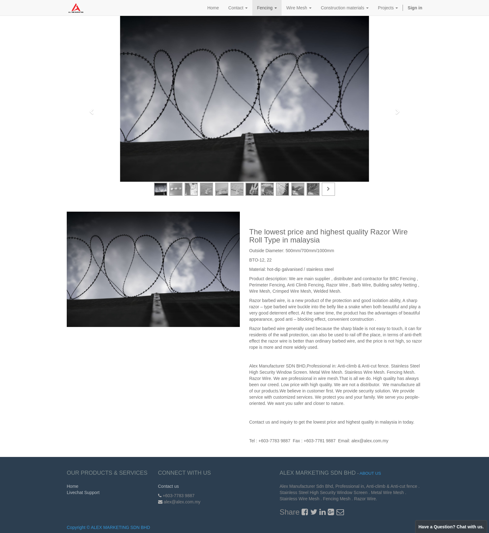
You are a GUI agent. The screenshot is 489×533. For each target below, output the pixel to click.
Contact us (168, 486)
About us (370, 473)
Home (72, 486)
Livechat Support (83, 492)
